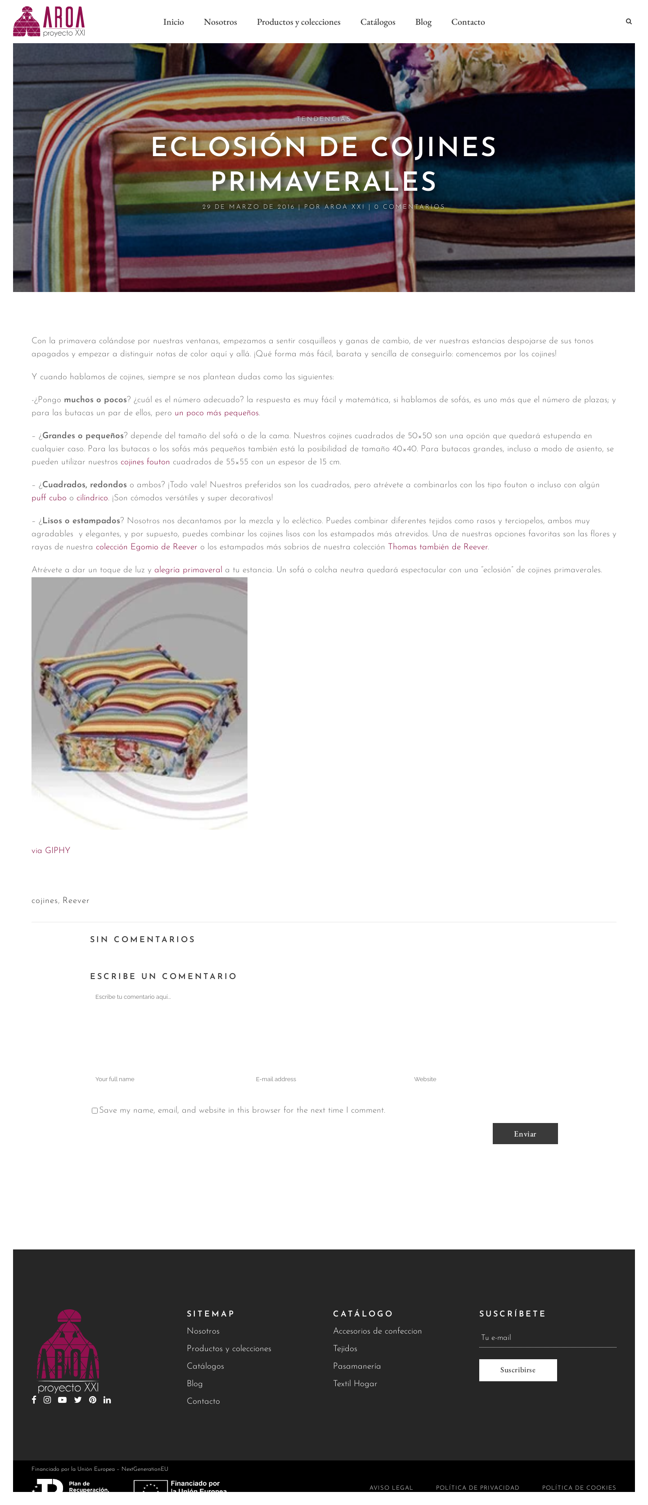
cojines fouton (145, 462)
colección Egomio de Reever (147, 547)
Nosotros (203, 1331)
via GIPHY (51, 851)
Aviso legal (391, 1488)
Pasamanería (357, 1366)
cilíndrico (92, 498)
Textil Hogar (355, 1384)
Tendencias (324, 119)
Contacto (203, 1401)
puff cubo (49, 498)
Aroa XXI (344, 207)
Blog (195, 1384)
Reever (76, 901)
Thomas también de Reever (438, 547)
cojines (45, 901)
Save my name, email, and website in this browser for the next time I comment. (242, 1110)
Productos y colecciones (229, 1349)
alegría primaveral (188, 570)
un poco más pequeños (217, 413)
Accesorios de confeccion (377, 1331)
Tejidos (345, 1349)
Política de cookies (579, 1488)
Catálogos (205, 1366)
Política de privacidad (478, 1488)
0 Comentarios (410, 207)
